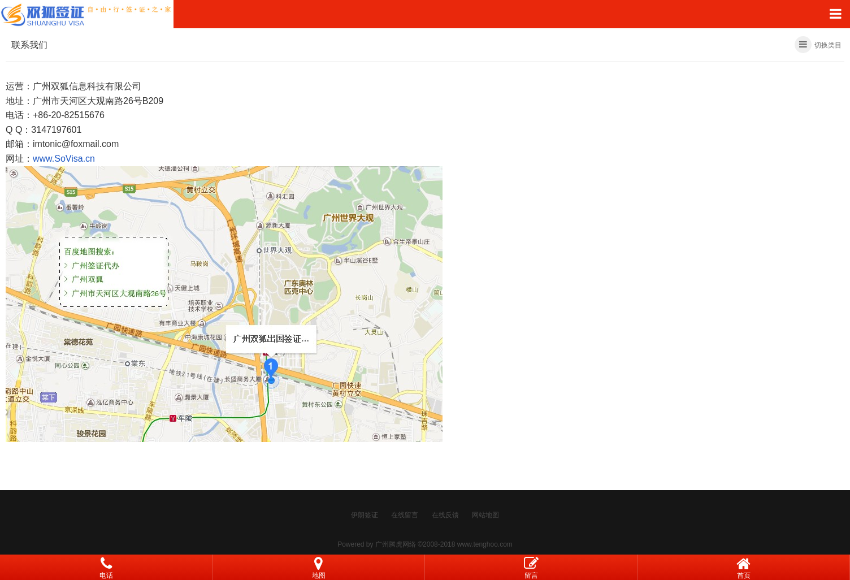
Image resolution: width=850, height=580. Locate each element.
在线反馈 (445, 515)
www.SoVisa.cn (64, 158)
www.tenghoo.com (485, 544)
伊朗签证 (364, 515)
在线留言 (404, 515)
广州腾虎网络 (395, 544)
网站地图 (485, 515)
